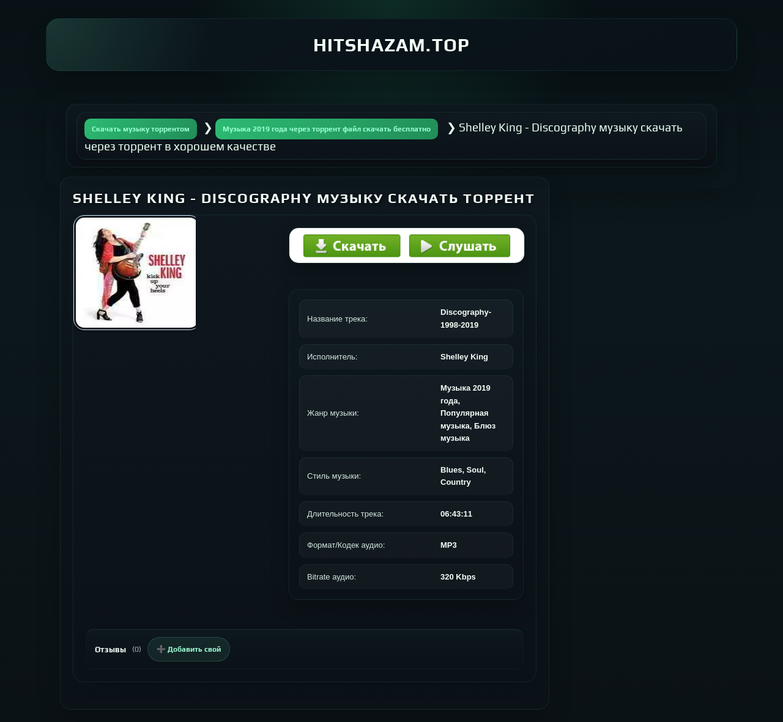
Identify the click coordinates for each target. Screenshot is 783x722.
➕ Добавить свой (189, 649)
